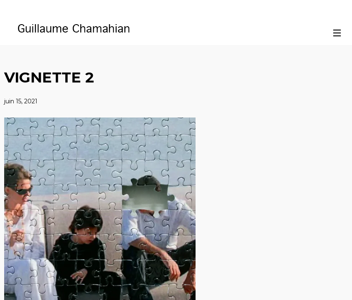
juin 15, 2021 (20, 101)
